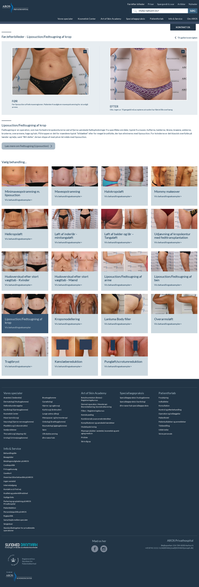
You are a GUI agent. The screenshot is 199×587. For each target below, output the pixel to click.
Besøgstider (9, 457)
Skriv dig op (86, 441)
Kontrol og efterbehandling (170, 409)
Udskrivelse (163, 429)
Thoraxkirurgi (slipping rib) (15, 434)
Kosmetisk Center (87, 18)
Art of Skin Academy (111, 18)
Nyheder (193, 4)
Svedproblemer (10, 429)
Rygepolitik (8, 516)
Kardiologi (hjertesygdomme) (16, 409)
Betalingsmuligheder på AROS (16, 461)
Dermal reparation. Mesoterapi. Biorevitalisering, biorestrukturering (96, 405)
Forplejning (163, 397)
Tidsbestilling (164, 425)
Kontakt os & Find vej (12, 489)
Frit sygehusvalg (10, 469)
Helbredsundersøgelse (13, 405)
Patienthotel (164, 417)
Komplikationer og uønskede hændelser (98, 423)
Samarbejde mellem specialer (16, 520)
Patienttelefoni (10, 508)
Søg (192, 10)
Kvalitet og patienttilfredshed (16, 493)
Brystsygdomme (49, 397)
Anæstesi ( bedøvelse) (13, 397)
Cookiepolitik (9, 465)
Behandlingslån (10, 453)
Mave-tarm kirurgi (11, 417)
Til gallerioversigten (185, 38)
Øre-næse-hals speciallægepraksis (134, 405)
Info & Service (175, 18)
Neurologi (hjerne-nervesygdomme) (19, 421)
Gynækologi (47, 401)
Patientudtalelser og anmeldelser (172, 421)
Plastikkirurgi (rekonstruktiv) (16, 425)
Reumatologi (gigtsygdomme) (54, 425)
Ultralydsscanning (50, 434)
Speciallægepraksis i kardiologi (132, 401)
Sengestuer (8, 524)
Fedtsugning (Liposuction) (28, 146)
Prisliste (84, 437)
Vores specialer (65, 18)
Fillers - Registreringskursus (92, 411)
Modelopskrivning (89, 427)
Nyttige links (9, 497)
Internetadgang (10, 485)
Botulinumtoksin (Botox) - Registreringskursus (92, 398)
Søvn (44, 429)
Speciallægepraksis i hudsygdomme (134, 397)
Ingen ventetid (10, 481)
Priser (151, 4)
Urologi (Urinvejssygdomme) (16, 438)
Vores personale (165, 434)
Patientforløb (156, 18)
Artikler (181, 4)
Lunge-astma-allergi (50, 413)
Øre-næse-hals (48, 438)
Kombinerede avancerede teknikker (96, 419)
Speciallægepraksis (135, 18)
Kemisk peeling (87, 415)
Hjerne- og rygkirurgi (51, 405)
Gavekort (7, 473)
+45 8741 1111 (151, 548)
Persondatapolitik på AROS (15, 512)
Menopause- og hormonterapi (55, 417)
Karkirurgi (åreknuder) (51, 409)
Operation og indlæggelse (169, 413)
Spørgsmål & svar (165, 4)
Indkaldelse (163, 401)
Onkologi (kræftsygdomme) (54, 421)
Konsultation (164, 405)
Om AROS (192, 18)
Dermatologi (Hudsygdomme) (16, 401)
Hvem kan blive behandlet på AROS (18, 477)
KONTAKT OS (183, 27)
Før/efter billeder (136, 4)
